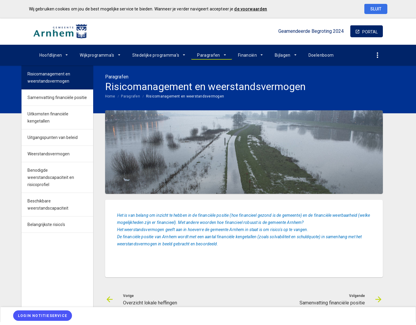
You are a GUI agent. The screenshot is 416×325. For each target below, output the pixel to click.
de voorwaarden (250, 9)
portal (370, 32)
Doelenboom (321, 55)
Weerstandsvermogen (48, 153)
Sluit (375, 9)
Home (110, 96)
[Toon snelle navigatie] (377, 55)
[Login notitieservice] (42, 315)
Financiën (247, 55)
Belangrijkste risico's (46, 224)
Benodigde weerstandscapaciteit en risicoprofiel (50, 177)
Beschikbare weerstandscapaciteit (47, 205)
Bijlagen (283, 55)
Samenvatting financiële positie (57, 97)
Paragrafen (208, 55)
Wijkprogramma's (97, 55)
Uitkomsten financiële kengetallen (47, 117)
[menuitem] (53, 55)
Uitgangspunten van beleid (52, 137)
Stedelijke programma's (155, 55)
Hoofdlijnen (50, 55)
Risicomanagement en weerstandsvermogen (185, 96)
